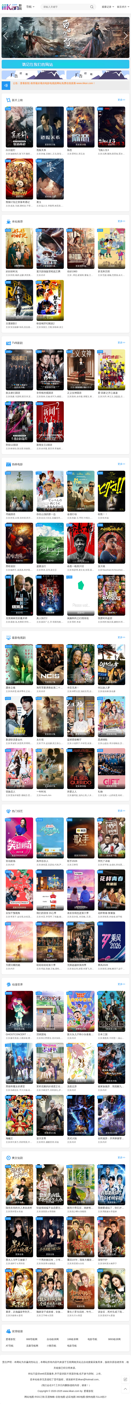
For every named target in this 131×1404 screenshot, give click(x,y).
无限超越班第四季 (76, 965)
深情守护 (102, 1259)
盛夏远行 (41, 566)
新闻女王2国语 (44, 444)
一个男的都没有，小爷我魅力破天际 (50, 1259)
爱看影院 (10, 1339)
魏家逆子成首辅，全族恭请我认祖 (50, 1311)
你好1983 (72, 271)
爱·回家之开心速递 (108, 392)
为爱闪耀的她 (13, 965)
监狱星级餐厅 (74, 739)
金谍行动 (72, 514)
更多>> (121, 99)
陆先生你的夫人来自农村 (19, 1207)
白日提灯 (10, 150)
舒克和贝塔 (104, 271)
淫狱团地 (41, 1034)
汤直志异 (72, 1086)
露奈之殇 (10, 687)
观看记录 (108, 6)
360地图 (80, 1396)
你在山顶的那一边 (46, 514)
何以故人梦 (104, 687)
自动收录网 (53, 1339)
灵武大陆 (72, 1138)
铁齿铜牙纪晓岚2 (46, 323)
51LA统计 (101, 1396)
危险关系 (41, 150)
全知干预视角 (13, 913)
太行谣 (40, 739)
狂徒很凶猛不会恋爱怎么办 (50, 1207)
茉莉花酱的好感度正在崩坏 (50, 1086)
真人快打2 (42, 618)
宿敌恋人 (10, 791)
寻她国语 (10, 514)
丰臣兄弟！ (73, 687)
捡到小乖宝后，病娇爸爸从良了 (80, 1207)
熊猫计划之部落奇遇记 (18, 202)
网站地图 (29, 1396)
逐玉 (39, 202)
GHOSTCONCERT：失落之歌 (19, 1034)
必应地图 (71, 1396)
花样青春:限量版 (106, 913)
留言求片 (123, 6)
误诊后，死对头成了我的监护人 (111, 1311)
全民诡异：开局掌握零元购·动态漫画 (111, 1138)
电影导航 (92, 1339)
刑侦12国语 (12, 444)
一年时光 (41, 791)
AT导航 (9, 1345)
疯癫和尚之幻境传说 (78, 618)
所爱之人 (72, 791)
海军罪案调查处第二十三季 (50, 687)
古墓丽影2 (11, 323)
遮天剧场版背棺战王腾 (48, 271)
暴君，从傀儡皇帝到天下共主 (19, 1311)
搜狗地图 (90, 1396)
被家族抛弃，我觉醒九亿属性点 (111, 1086)
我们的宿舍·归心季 (46, 913)
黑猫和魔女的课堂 (15, 1086)
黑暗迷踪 (10, 566)
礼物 (100, 791)
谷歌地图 (60, 1396)
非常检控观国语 (45, 392)
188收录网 (72, 1339)
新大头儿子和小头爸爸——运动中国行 (80, 1034)
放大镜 (101, 566)
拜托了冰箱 (104, 861)
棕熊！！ (102, 514)
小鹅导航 (51, 1345)
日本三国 (102, 1034)
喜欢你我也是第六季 (78, 913)
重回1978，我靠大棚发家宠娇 (80, 1259)
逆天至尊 (41, 1138)
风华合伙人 (42, 861)
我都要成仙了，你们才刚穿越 (111, 1207)
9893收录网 (114, 1339)
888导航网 (31, 1339)
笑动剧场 (10, 861)
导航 (30, 6)
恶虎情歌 (102, 739)
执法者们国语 (13, 392)
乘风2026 (103, 965)
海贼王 (9, 1138)
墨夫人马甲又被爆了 (16, 1259)
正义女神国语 (74, 392)
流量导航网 (32, 1345)
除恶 (69, 150)
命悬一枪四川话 (75, 566)
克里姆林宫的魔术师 (16, 618)
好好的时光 (12, 271)
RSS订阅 (40, 1396)
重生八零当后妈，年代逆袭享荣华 (80, 1311)
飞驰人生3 (103, 150)
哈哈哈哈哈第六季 (46, 965)
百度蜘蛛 (50, 1396)
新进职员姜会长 (14, 739)
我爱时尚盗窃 (105, 618)
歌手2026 (72, 861)
